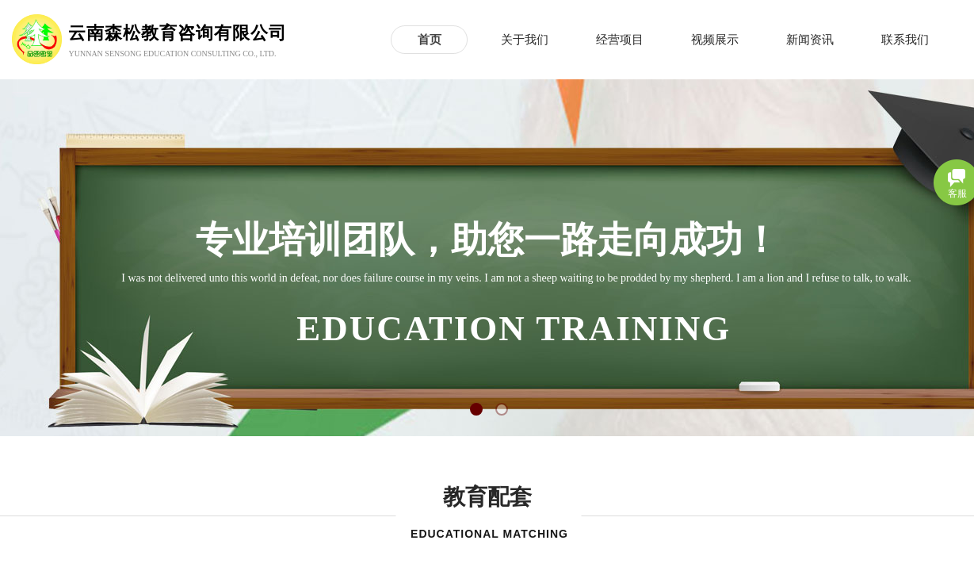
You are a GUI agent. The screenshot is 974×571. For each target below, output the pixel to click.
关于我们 (524, 39)
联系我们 (905, 39)
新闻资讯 (810, 39)
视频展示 (715, 39)
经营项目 (620, 39)
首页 (429, 39)
